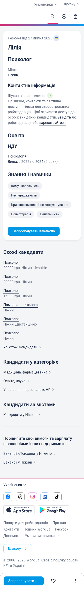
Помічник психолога (20, 305)
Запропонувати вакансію (26, 581)
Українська (15, 485)
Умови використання (42, 536)
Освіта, (17, 381)
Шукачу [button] (18, 548)
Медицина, (28, 372)
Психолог (11, 262)
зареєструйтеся (52, 123)
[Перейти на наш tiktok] (57, 496)
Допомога (11, 536)
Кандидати (22, 415)
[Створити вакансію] (64, 16)
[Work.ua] (7, 17)
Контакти (11, 529)
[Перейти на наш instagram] (32, 496)
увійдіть (64, 117)
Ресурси (62, 529)
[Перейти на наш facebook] (7, 496)
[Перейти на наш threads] (20, 496)
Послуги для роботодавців (25, 523)
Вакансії (20, 462)
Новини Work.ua (37, 529)
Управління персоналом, (29, 390)
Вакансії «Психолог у (30, 453)
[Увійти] (75, 16)
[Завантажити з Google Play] (53, 509)
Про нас (59, 523)
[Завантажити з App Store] (19, 509)
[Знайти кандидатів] (52, 16)
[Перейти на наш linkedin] (44, 496)
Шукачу (72, 4)
